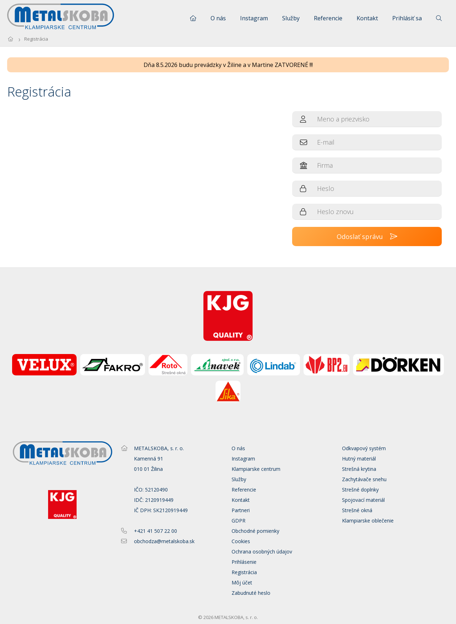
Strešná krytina (359, 469)
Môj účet (242, 582)
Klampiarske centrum (256, 469)
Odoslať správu (367, 236)
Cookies (241, 541)
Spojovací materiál (363, 499)
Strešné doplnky (360, 489)
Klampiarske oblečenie (368, 520)
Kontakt (367, 18)
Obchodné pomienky (255, 530)
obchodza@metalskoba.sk (164, 541)
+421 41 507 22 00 (155, 530)
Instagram (254, 18)
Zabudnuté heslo (251, 592)
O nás (218, 18)
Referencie (328, 18)
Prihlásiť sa (407, 18)
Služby (291, 18)
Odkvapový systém (364, 448)
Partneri (241, 510)
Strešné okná (357, 510)
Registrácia (36, 39)
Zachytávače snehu (364, 479)
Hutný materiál (359, 458)
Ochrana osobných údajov (262, 551)
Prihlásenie (244, 561)
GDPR (238, 520)
